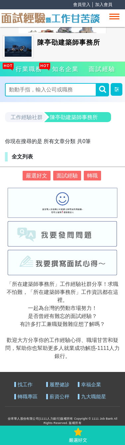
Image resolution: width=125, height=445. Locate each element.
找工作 (25, 384)
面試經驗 (102, 69)
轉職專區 (28, 396)
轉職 (92, 175)
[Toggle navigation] (114, 16)
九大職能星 (93, 396)
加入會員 (103, 4)
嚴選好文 (36, 175)
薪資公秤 (59, 396)
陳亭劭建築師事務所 (74, 117)
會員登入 (81, 4)
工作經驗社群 (27, 117)
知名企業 (64, 67)
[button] (116, 89)
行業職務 (28, 67)
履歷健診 (59, 384)
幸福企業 (91, 384)
